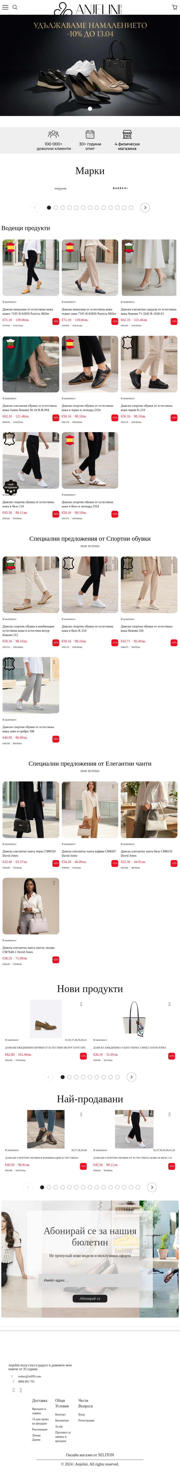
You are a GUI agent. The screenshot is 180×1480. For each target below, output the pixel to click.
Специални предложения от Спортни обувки (90, 538)
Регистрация (86, 1420)
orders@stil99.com (29, 1376)
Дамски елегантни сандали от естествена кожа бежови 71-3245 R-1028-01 (148, 311)
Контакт (60, 1414)
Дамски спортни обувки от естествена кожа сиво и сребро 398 (28, 729)
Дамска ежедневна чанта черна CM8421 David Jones (129, 1047)
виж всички (90, 546)
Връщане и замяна (39, 1411)
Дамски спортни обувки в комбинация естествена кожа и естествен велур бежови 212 (28, 631)
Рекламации (39, 1429)
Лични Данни (36, 1437)
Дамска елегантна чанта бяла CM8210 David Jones (146, 853)
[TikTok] (30, 1390)
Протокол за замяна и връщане (63, 1437)
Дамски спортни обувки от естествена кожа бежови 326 (146, 628)
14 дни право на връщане (40, 1421)
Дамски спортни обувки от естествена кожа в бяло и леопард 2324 (87, 504)
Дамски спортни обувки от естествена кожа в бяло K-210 (87, 628)
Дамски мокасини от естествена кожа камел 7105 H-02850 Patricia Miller (28, 311)
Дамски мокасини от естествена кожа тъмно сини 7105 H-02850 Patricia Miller (89, 311)
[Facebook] (15, 1390)
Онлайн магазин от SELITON (90, 1455)
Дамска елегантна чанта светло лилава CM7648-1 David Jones (29, 950)
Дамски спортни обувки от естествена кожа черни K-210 (146, 408)
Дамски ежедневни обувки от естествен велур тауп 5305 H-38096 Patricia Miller (45, 1047)
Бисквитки (62, 1420)
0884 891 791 (26, 1381)
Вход (81, 1414)
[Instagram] (22, 1390)
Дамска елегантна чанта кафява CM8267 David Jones (89, 853)
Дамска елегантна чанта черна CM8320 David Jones (29, 853)
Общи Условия (62, 1403)
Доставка (39, 1400)
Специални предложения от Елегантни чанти (89, 763)
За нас (59, 1426)
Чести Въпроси (85, 1403)
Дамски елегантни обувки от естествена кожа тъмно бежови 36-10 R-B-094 (30, 408)
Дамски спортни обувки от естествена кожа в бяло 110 (28, 504)
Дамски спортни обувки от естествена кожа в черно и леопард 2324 (87, 408)
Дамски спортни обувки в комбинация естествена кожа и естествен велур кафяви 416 (42, 1158)
